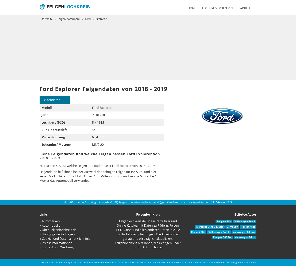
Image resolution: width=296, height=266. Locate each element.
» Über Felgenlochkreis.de (58, 230)
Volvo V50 (232, 226)
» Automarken (50, 221)
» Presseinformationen (56, 243)
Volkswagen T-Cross (244, 232)
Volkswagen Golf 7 (244, 221)
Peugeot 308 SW (222, 237)
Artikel (245, 8)
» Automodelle (50, 225)
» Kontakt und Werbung (57, 247)
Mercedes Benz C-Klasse (209, 226)
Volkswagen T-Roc (245, 237)
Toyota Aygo (248, 226)
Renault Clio (198, 232)
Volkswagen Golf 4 (218, 232)
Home (192, 8)
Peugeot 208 (224, 221)
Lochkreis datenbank (218, 8)
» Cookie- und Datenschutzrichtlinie (65, 239)
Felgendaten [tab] (51, 100)
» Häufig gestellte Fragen (57, 234)
